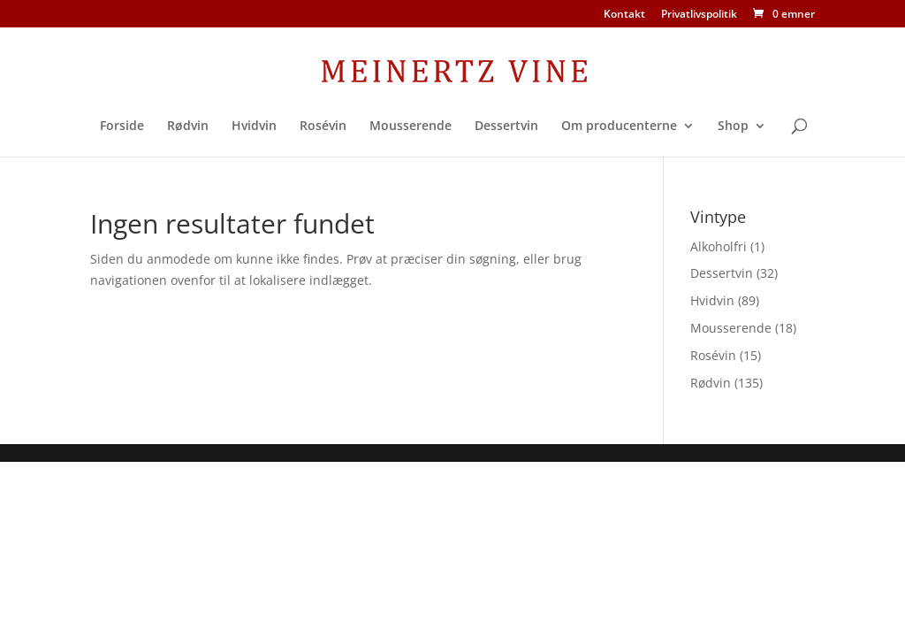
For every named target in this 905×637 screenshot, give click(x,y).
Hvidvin (254, 126)
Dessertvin (506, 126)
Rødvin (188, 126)
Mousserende (410, 126)
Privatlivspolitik (699, 15)
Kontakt (624, 15)
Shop (733, 126)
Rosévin (323, 126)
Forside (122, 126)
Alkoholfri (718, 246)
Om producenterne (619, 126)
